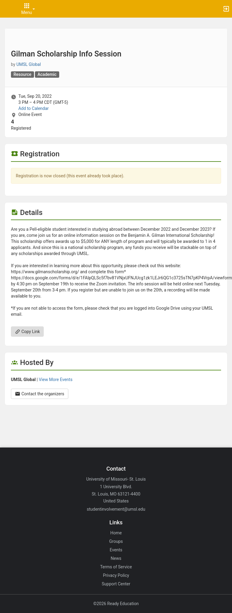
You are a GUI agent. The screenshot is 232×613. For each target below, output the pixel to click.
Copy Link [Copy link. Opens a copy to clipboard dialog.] (27, 331)
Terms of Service (116, 566)
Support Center (116, 583)
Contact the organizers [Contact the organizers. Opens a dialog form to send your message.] (39, 393)
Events (116, 549)
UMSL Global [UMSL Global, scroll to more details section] (28, 64)
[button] (7, 8)
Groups (116, 541)
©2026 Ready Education (116, 603)
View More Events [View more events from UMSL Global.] (56, 379)
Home (116, 532)
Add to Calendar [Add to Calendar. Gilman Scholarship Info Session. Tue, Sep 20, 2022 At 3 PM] (33, 108)
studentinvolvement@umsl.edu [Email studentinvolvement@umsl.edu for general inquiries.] (116, 509)
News (116, 558)
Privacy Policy (116, 575)
